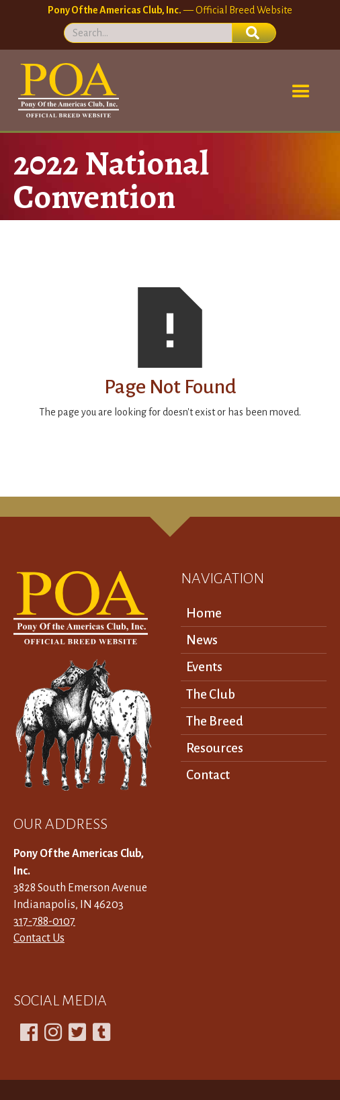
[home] (66, 90)
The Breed (214, 721)
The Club (210, 694)
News (202, 640)
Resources (214, 748)
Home (204, 613)
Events (204, 667)
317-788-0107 (44, 921)
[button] (301, 91)
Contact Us (39, 938)
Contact (208, 775)
